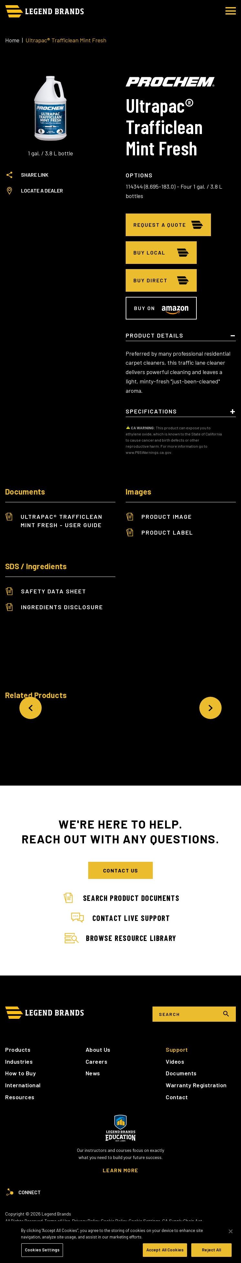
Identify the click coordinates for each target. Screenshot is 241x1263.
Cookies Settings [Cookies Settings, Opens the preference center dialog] (42, 1249)
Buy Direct (150, 280)
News (93, 1073)
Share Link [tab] (26, 175)
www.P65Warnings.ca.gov (148, 452)
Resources (20, 1097)
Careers (97, 1061)
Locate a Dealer (34, 190)
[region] (120, 1242)
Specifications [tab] (151, 411)
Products (17, 1049)
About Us (98, 1049)
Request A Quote (159, 225)
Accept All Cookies (164, 1249)
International (23, 1085)
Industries (19, 1061)
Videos (175, 1061)
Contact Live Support (120, 918)
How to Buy (20, 1073)
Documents (181, 1073)
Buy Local (149, 252)
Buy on (144, 308)
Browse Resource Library (120, 938)
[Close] (231, 1231)
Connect (23, 1192)
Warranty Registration (196, 1085)
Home (12, 40)
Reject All (211, 1249)
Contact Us (120, 870)
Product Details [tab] (154, 335)
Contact (177, 1097)
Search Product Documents (120, 898)
